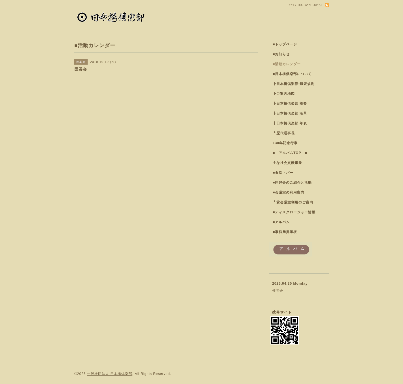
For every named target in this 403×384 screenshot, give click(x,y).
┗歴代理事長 (284, 133)
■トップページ (285, 44)
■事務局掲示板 (285, 232)
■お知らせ (281, 54)
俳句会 (277, 291)
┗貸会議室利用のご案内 (293, 202)
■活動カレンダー (287, 64)
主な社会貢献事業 (287, 163)
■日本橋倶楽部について (292, 74)
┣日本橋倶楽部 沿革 (290, 113)
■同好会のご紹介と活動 (292, 183)
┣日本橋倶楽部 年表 (290, 123)
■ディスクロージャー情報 (294, 212)
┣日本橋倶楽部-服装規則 (294, 84)
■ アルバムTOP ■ (290, 153)
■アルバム (281, 222)
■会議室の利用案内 (288, 192)
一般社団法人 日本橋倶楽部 (109, 374)
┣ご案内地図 (284, 94)
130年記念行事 (285, 143)
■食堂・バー (283, 173)
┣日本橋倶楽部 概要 (290, 104)
